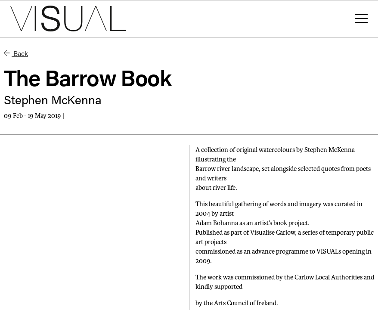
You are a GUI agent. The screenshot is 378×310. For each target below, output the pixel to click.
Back (16, 53)
